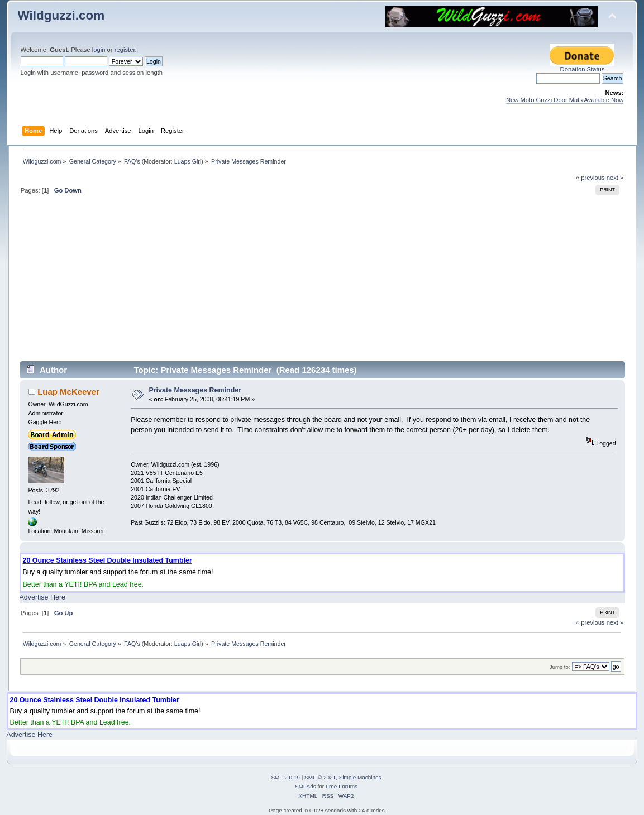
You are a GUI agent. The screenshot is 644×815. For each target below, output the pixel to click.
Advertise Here (42, 597)
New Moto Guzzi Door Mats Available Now (565, 100)
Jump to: (560, 667)
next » (615, 177)
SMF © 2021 (320, 777)
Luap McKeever (68, 391)
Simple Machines (360, 777)
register (125, 49)
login (99, 49)
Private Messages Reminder (195, 390)
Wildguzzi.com (61, 15)
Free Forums (341, 786)
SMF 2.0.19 (285, 777)
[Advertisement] (322, 282)
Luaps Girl (188, 161)
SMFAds (305, 786)
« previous (590, 177)
